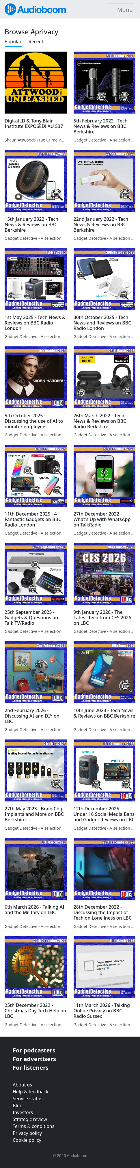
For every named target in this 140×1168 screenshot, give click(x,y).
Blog (18, 1105)
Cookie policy (27, 1140)
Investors (23, 1112)
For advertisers (34, 1059)
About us (22, 1085)
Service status (27, 1098)
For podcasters (34, 1050)
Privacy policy (27, 1133)
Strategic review (30, 1119)
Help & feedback (30, 1091)
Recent (36, 41)
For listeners (30, 1067)
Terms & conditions (33, 1126)
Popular (13, 41)
